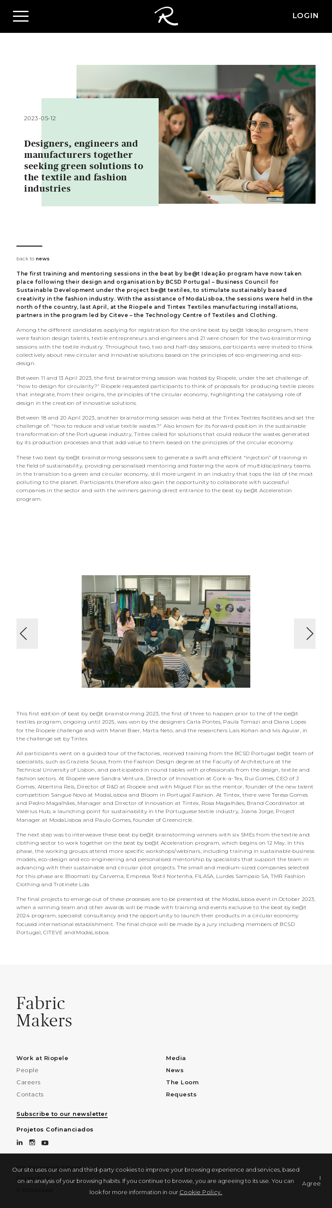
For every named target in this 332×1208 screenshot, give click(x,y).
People (27, 1070)
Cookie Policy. (200, 1192)
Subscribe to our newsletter (62, 1113)
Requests (181, 1094)
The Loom (182, 1082)
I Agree (311, 1180)
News (175, 1070)
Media (176, 1057)
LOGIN (305, 15)
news (43, 259)
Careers (28, 1082)
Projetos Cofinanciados (54, 1129)
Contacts (29, 1094)
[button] (21, 16)
